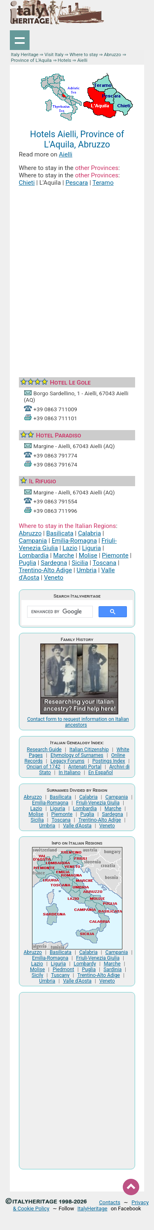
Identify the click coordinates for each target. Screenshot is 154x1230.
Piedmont (63, 969)
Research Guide (44, 749)
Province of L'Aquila (31, 60)
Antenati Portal (84, 767)
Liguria (91, 548)
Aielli (65, 154)
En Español (100, 772)
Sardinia (112, 969)
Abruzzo (112, 54)
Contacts (109, 1202)
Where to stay (83, 54)
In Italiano (69, 772)
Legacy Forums (68, 761)
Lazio (69, 548)
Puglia (27, 562)
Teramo (102, 182)
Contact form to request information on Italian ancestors (78, 722)
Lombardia (33, 555)
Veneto (53, 577)
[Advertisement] (77, 272)
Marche (63, 555)
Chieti (27, 182)
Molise (88, 555)
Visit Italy (53, 54)
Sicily (37, 975)
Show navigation (20, 40)
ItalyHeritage (93, 1208)
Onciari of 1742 (43, 767)
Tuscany (60, 975)
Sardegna (54, 562)
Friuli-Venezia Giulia (98, 803)
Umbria (86, 570)
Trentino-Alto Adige (45, 570)
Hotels (64, 60)
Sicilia (80, 562)
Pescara (76, 182)
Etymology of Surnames (77, 755)
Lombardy (85, 964)
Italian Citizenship (89, 749)
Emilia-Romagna (74, 540)
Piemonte (115, 555)
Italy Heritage (24, 54)
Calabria (89, 533)
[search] (59, 612)
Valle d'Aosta (77, 826)
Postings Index (108, 761)
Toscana (104, 562)
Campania (33, 540)
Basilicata (60, 533)
